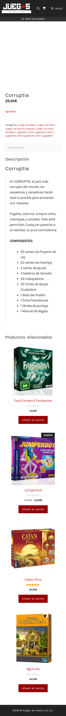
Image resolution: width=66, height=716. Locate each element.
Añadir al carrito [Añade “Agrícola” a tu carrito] (33, 688)
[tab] (33, 148)
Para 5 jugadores (44, 135)
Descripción (16, 147)
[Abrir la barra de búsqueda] (38, 8)
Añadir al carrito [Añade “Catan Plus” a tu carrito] (33, 598)
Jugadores (22, 132)
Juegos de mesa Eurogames (20, 128)
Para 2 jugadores (37, 132)
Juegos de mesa (45, 125)
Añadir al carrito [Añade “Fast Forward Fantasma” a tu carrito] (33, 420)
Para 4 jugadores (26, 135)
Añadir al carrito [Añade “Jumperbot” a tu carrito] (33, 509)
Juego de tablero (27, 125)
